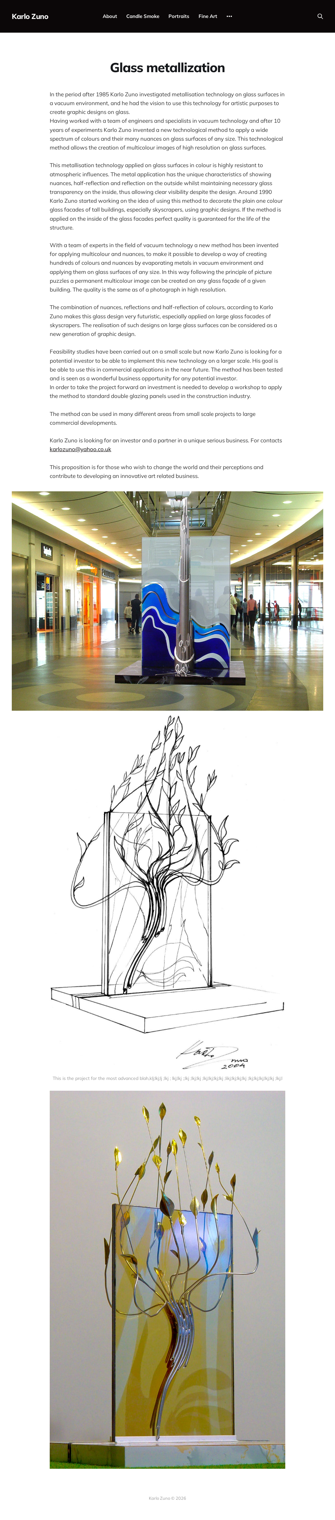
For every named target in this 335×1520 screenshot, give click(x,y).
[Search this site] (320, 16)
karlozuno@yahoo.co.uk (80, 449)
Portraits (178, 16)
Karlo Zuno (30, 16)
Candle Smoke (142, 16)
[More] (229, 16)
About (110, 16)
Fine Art (208, 16)
